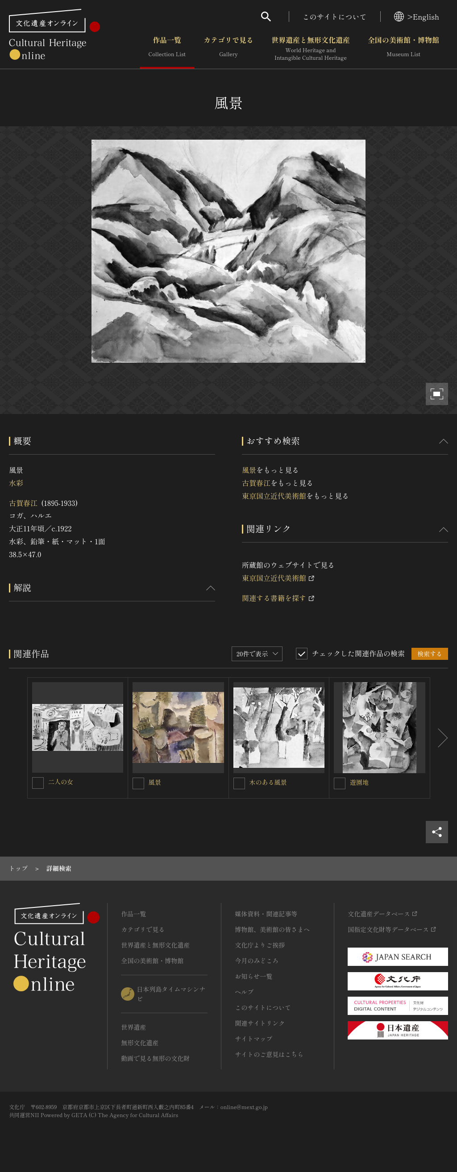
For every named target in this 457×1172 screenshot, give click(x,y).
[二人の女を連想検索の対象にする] (38, 783)
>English (416, 16)
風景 (249, 469)
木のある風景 (268, 782)
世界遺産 (133, 1027)
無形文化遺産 (139, 1042)
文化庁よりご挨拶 (260, 944)
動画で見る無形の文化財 (155, 1058)
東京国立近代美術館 (274, 495)
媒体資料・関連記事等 (266, 913)
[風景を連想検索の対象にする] (138, 783)
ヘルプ (244, 991)
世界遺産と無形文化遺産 (310, 48)
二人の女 (60, 781)
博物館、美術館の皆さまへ (272, 929)
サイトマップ (253, 1038)
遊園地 (359, 782)
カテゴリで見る (228, 48)
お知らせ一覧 (253, 976)
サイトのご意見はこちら (269, 1054)
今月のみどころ (256, 960)
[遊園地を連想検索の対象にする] (339, 783)
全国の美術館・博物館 (403, 48)
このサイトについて (335, 16)
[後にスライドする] (439, 738)
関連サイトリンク (260, 1023)
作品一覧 (167, 48)
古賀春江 (23, 502)
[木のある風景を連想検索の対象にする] (239, 783)
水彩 (16, 482)
